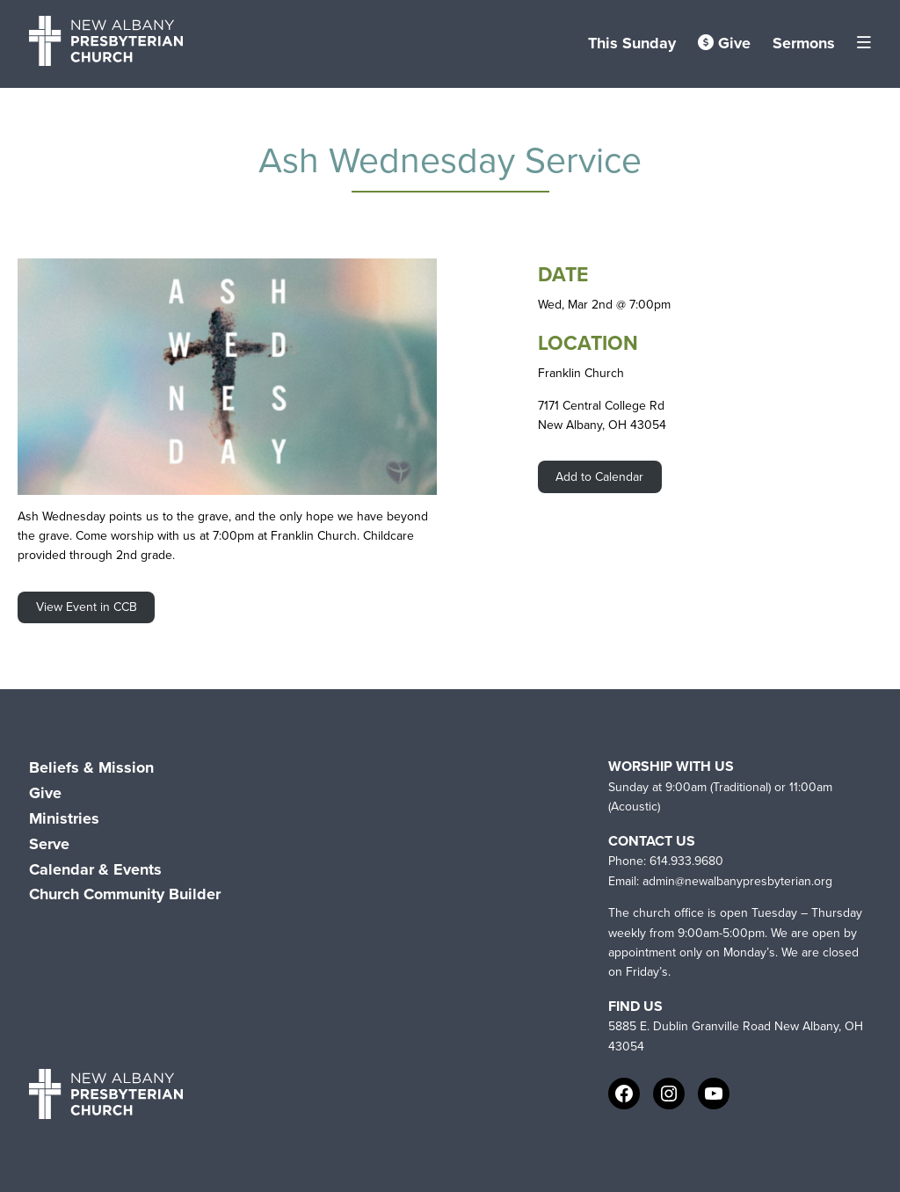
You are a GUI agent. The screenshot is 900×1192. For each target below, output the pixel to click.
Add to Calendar (599, 477)
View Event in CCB (86, 607)
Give (724, 43)
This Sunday (632, 43)
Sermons (804, 43)
